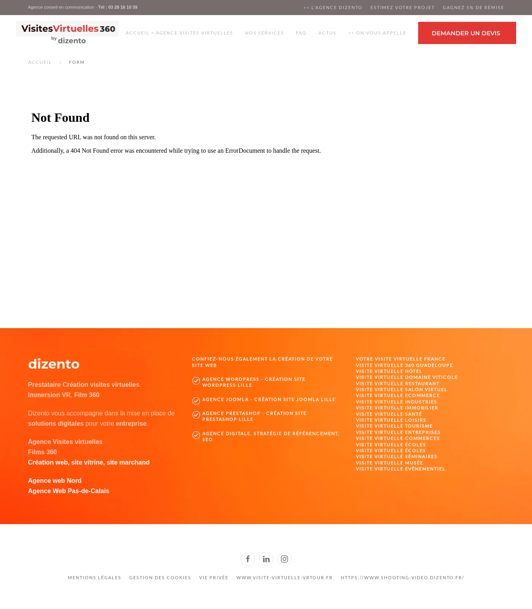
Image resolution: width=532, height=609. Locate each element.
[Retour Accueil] (67, 33)
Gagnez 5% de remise (473, 7)
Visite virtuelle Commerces (398, 438)
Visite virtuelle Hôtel (389, 371)
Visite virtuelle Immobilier (397, 407)
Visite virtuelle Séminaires (397, 456)
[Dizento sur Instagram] (284, 559)
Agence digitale (226, 433)
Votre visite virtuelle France (401, 358)
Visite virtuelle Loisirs (391, 420)
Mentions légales (94, 577)
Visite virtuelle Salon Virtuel (401, 389)
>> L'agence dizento (333, 7)
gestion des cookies (160, 577)
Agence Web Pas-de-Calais (68, 491)
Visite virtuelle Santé (389, 414)
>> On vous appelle (377, 32)
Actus (327, 32)
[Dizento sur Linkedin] (266, 559)
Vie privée (214, 577)
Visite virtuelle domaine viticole (407, 377)
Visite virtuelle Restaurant (398, 383)
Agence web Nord (55, 480)
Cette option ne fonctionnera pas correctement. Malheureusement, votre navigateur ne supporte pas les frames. (266, 201)
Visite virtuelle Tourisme (394, 425)
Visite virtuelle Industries (396, 401)
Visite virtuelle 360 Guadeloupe (404, 365)
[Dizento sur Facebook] (248, 559)
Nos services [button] (264, 32)
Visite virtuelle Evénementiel (401, 468)
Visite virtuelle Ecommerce (398, 395)
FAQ (301, 32)
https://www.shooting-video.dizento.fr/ (403, 577)
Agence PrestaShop (231, 413)
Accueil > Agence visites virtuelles (179, 32)
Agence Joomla (225, 399)
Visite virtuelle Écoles (391, 444)
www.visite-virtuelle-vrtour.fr (284, 577)
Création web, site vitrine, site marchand (89, 462)
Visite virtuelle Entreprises (398, 432)
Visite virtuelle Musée (389, 462)
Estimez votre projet (403, 7)
